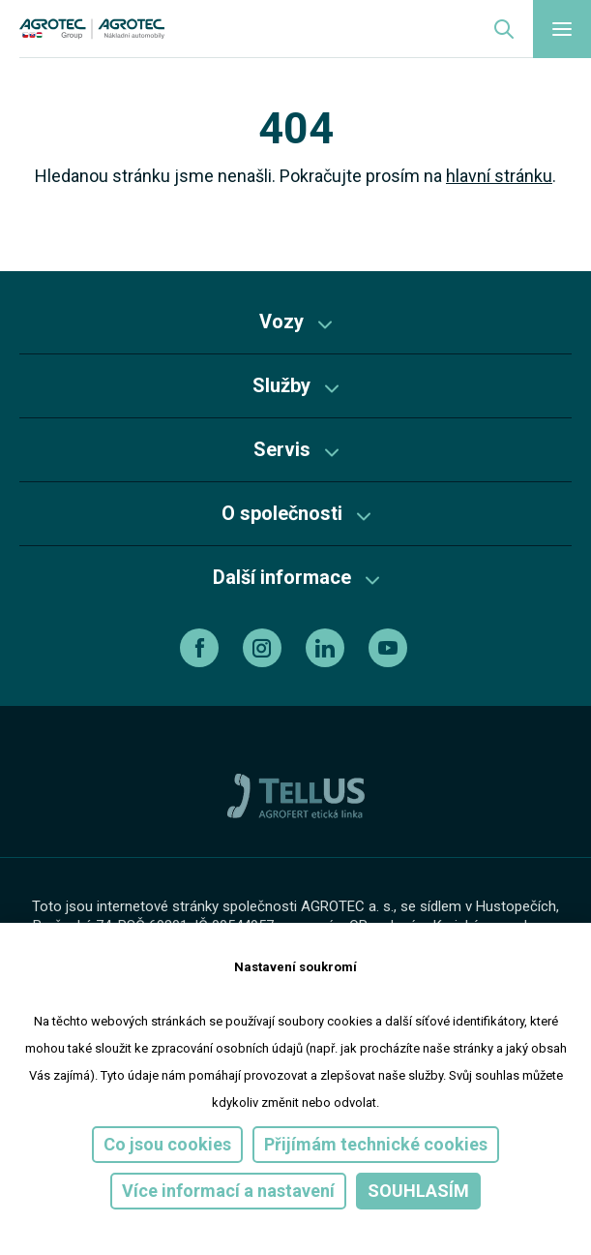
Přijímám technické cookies (376, 1144)
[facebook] (201, 647)
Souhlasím (418, 1190)
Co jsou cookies (167, 1144)
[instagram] (264, 647)
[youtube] (390, 647)
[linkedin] (327, 647)
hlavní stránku (499, 176)
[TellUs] (296, 795)
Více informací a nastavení (228, 1190)
